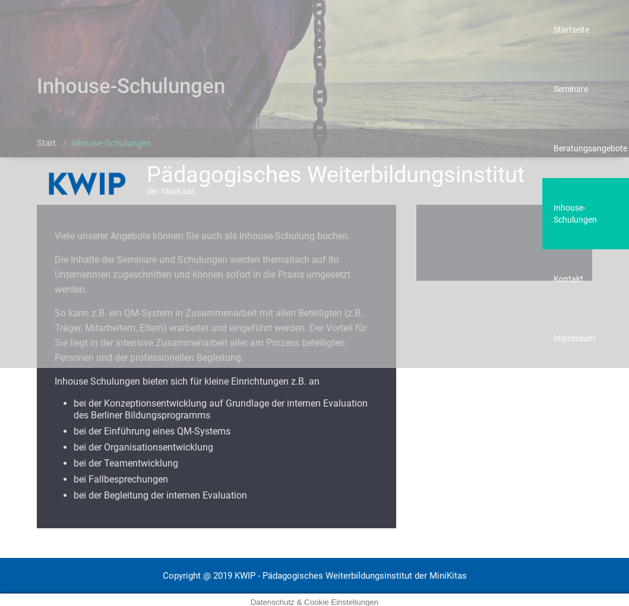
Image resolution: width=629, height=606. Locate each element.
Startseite (571, 29)
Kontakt (568, 279)
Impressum (574, 338)
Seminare (571, 89)
